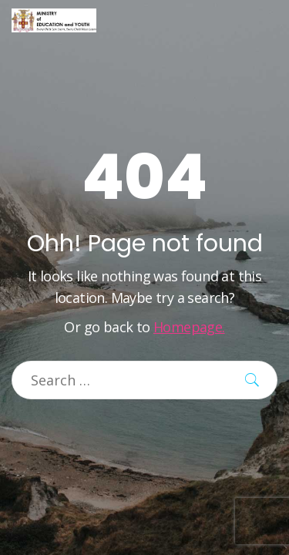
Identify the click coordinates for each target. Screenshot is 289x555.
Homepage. (189, 327)
